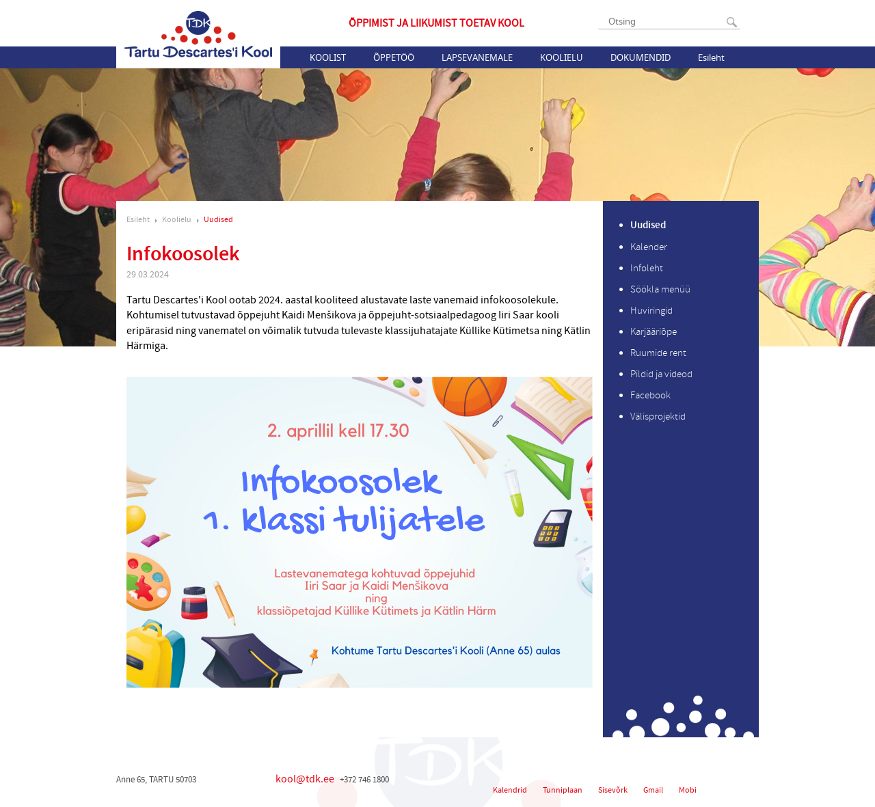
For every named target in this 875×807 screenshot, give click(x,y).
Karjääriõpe (653, 331)
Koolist (328, 57)
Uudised (218, 220)
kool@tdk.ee (304, 779)
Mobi (688, 790)
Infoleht (646, 268)
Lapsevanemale (477, 57)
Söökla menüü (660, 289)
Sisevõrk (613, 790)
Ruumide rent (658, 352)
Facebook (650, 395)
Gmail (653, 790)
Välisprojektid (658, 416)
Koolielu (561, 57)
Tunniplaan (562, 790)
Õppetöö (393, 57)
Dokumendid (640, 57)
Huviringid (651, 310)
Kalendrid (510, 790)
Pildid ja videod (661, 374)
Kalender (648, 247)
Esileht (711, 57)
